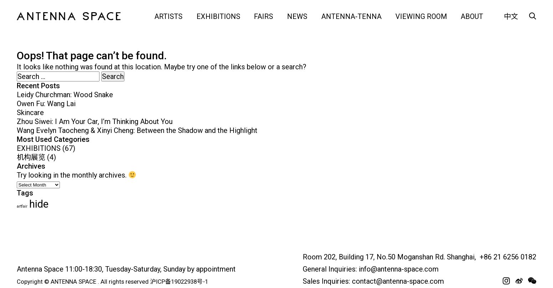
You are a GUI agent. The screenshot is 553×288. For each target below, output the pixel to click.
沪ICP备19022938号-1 (179, 281)
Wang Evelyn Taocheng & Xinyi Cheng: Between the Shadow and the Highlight (137, 130)
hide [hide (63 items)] (38, 204)
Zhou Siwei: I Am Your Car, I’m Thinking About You (95, 121)
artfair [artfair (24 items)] (22, 206)
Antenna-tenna (351, 16)
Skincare (30, 112)
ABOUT (472, 16)
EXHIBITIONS (218, 16)
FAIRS (263, 16)
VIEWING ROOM (421, 16)
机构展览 (31, 157)
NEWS (297, 16)
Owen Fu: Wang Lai (46, 103)
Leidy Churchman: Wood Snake (65, 94)
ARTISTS (168, 16)
